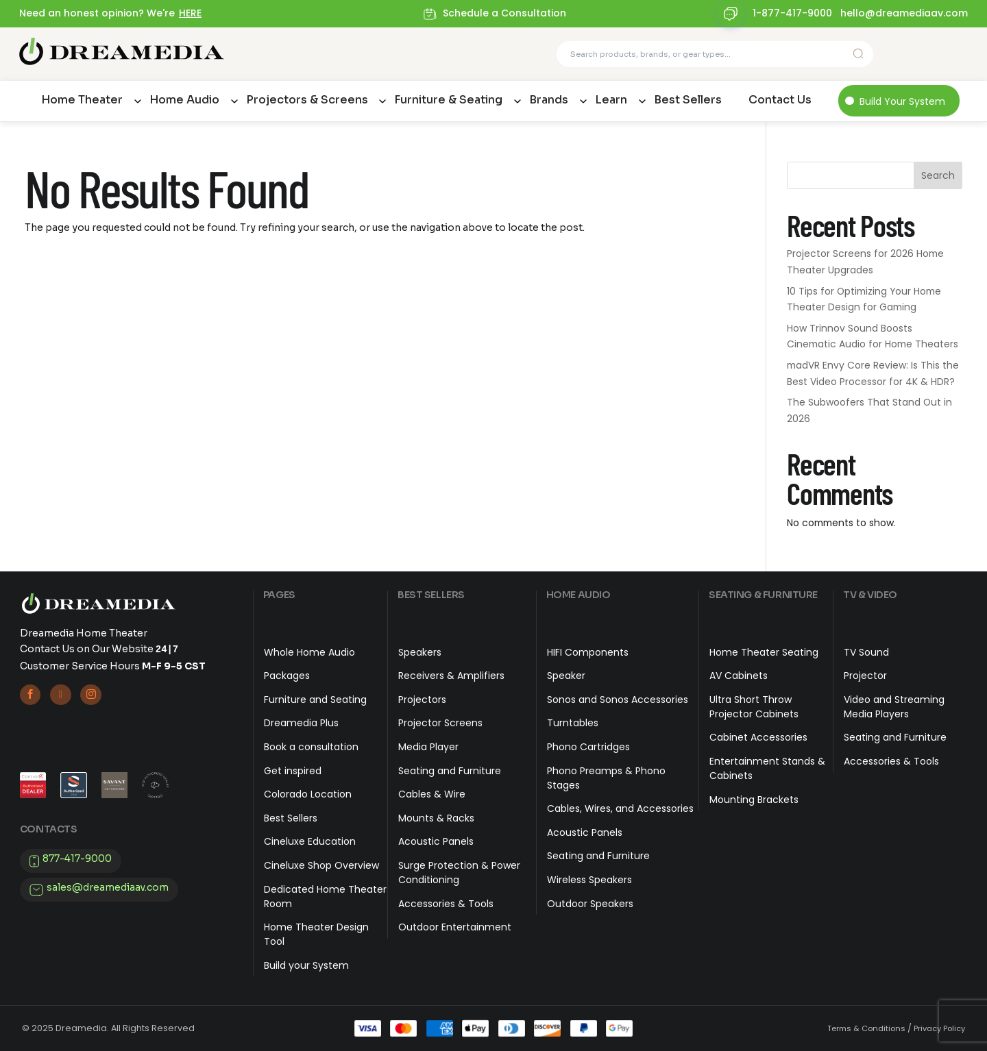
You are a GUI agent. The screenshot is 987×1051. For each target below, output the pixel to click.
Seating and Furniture (449, 771)
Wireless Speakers (589, 880)
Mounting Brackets (754, 799)
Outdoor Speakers (590, 904)
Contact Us (780, 99)
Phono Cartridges (588, 747)
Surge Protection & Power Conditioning (459, 872)
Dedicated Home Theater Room (325, 896)
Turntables (572, 723)
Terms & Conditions (866, 1028)
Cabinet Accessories (758, 737)
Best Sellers (688, 99)
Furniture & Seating (448, 99)
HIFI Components (588, 652)
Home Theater (82, 99)
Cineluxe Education (310, 841)
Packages (287, 675)
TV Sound (866, 652)
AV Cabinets (738, 675)
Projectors (422, 699)
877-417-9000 (77, 859)
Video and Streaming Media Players (894, 707)
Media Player (428, 747)
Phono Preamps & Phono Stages (606, 778)
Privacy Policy (939, 1028)
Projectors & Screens (307, 99)
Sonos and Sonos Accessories (617, 699)
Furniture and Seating (315, 699)
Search (938, 175)
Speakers (419, 652)
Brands (548, 99)
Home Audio (184, 99)
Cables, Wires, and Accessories (620, 808)
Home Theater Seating (763, 652)
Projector (865, 675)
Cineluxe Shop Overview (321, 865)
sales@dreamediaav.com (108, 887)
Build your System (306, 965)
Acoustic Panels (436, 841)
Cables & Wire (431, 794)
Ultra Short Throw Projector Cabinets (754, 707)
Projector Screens (440, 723)
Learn (611, 99)
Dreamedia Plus (301, 723)
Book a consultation (311, 747)
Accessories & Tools (446, 904)
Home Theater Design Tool (316, 934)
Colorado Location (308, 794)
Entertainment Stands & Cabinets (767, 768)
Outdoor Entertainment (454, 927)
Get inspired (292, 771)
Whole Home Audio (309, 652)
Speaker (566, 675)
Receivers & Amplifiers (451, 675)
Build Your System (902, 101)
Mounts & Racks (436, 818)
